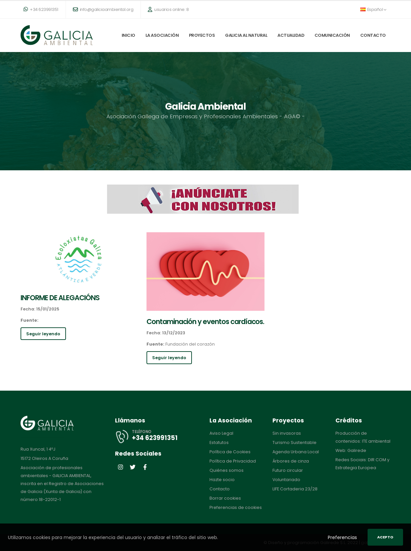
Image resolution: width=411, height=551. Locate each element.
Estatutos (219, 442)
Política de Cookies (230, 452)
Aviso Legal (221, 433)
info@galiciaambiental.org (103, 9)
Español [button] (373, 9)
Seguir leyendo (43, 334)
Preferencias (342, 537)
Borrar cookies (225, 498)
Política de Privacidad (232, 461)
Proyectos (202, 35)
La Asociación (162, 35)
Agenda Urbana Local (295, 452)
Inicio (128, 35)
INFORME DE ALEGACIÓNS (60, 298)
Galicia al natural (246, 35)
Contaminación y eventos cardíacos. (205, 321)
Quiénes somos (226, 470)
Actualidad (290, 35)
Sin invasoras (286, 433)
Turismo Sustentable (294, 442)
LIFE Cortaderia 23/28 (295, 489)
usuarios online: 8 (168, 9)
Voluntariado (286, 479)
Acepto (385, 537)
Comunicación (332, 35)
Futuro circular (287, 470)
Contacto (373, 35)
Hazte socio (222, 479)
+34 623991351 (41, 9)
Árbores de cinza (290, 461)
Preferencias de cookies (235, 507)
